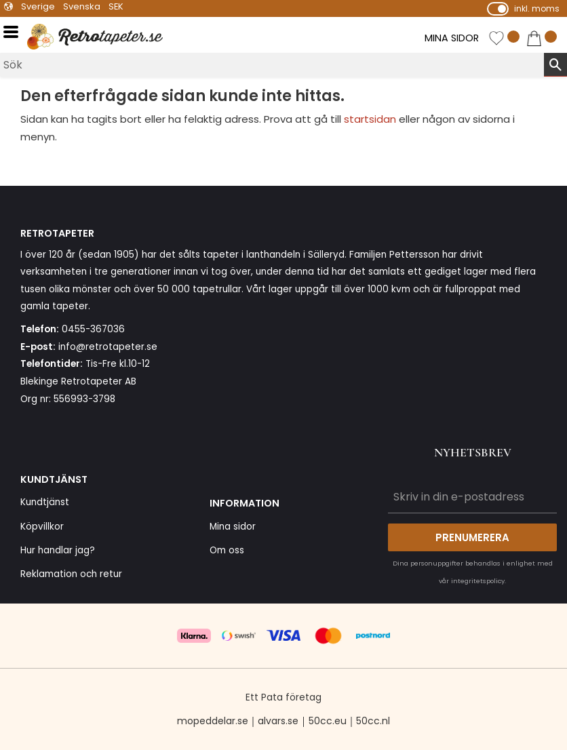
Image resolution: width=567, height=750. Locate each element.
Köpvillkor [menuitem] (42, 526)
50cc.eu (328, 721)
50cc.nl (373, 721)
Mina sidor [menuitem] (233, 526)
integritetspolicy (478, 580)
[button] (15, 32)
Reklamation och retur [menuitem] (71, 574)
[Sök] (555, 64)
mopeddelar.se (212, 721)
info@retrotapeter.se (107, 346)
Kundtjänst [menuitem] (44, 502)
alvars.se (278, 721)
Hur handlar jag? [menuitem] (57, 550)
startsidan (370, 119)
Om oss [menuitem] (227, 550)
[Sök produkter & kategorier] (272, 65)
